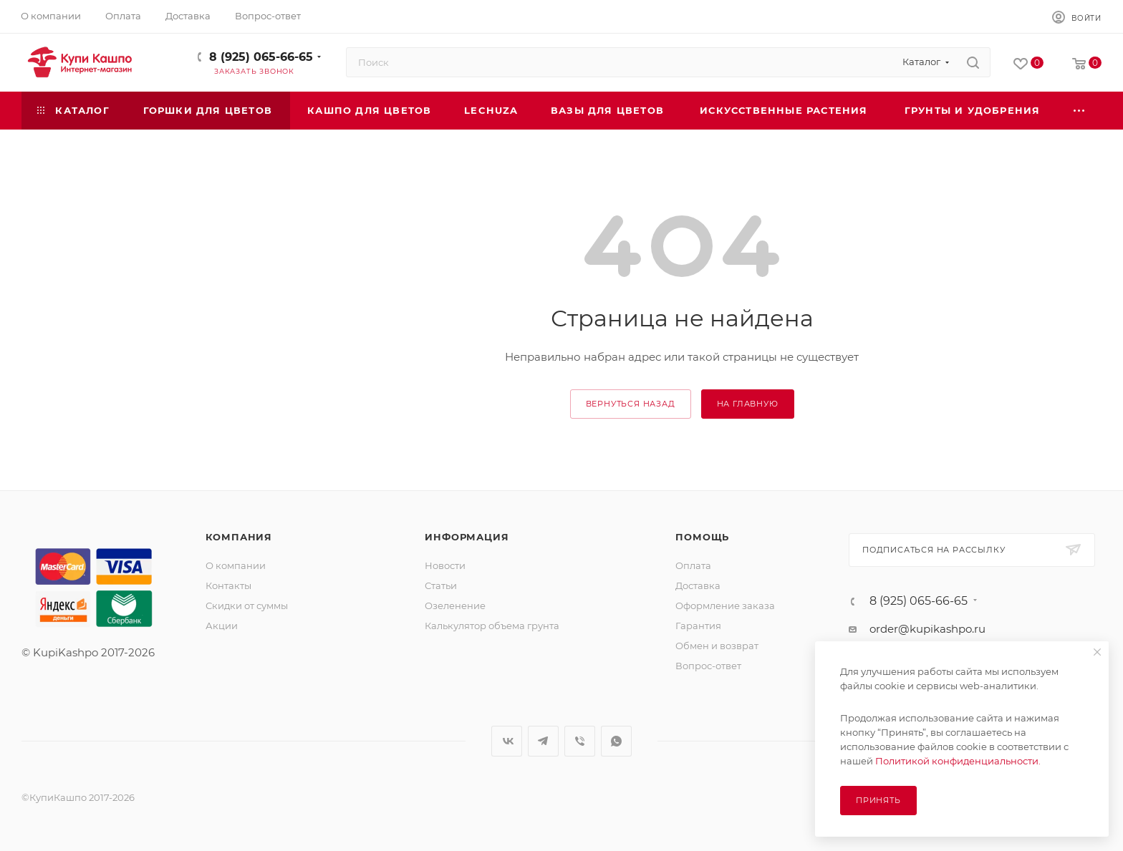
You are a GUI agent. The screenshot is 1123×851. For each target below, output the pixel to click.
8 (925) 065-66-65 (261, 57)
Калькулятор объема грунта (492, 625)
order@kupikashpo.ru (927, 629)
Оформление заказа (725, 605)
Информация (467, 537)
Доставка (697, 585)
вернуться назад (630, 404)
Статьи (441, 585)
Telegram (543, 741)
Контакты (228, 585)
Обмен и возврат (716, 645)
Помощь (702, 537)
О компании (236, 565)
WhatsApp (616, 741)
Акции (222, 625)
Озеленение (455, 605)
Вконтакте (506, 741)
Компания (239, 537)
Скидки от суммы (247, 605)
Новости (445, 565)
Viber (579, 741)
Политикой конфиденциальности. (958, 761)
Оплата (693, 565)
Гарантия (698, 625)
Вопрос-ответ (708, 665)
